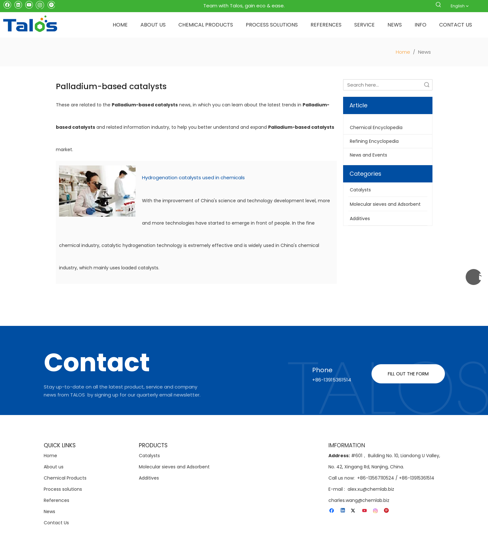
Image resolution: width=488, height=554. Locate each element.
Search (426, 85)
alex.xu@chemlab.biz (371, 489)
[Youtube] (29, 4)
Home (50, 455)
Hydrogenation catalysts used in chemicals (193, 177)
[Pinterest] (51, 4)
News (49, 511)
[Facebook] (7, 4)
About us (54, 467)
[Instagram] (40, 4)
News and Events (368, 155)
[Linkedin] (18, 4)
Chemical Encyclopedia (376, 127)
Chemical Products (65, 478)
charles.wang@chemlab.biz (358, 500)
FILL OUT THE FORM (408, 374)
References (56, 500)
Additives (149, 478)
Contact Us (56, 522)
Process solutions (63, 489)
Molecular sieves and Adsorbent (174, 467)
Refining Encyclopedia (374, 141)
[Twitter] (354, 510)
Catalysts (149, 455)
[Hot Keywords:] (438, 6)
